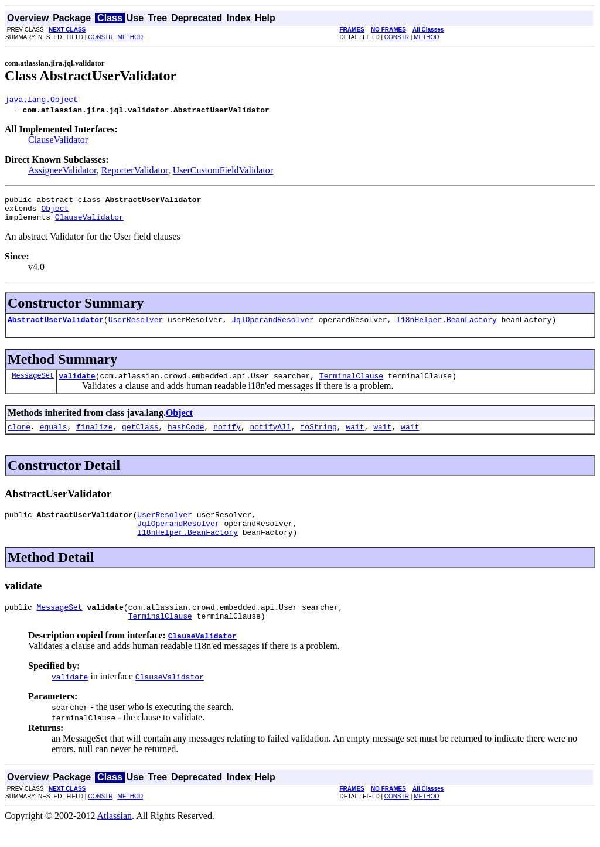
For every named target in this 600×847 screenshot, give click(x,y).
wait (355, 438)
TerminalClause (351, 386)
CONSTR (100, 37)
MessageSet (33, 386)
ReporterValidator (134, 172)
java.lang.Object (41, 100)
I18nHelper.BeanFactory (446, 328)
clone (19, 438)
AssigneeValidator (62, 172)
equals (53, 438)
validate (77, 386)
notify (227, 438)
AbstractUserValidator (56, 328)
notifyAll (270, 438)
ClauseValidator (58, 141)
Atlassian (114, 837)
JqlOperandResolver (272, 328)
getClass (140, 438)
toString (318, 438)
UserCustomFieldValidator (223, 172)
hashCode (186, 438)
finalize (94, 438)
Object (55, 213)
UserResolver (135, 328)
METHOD (130, 37)
